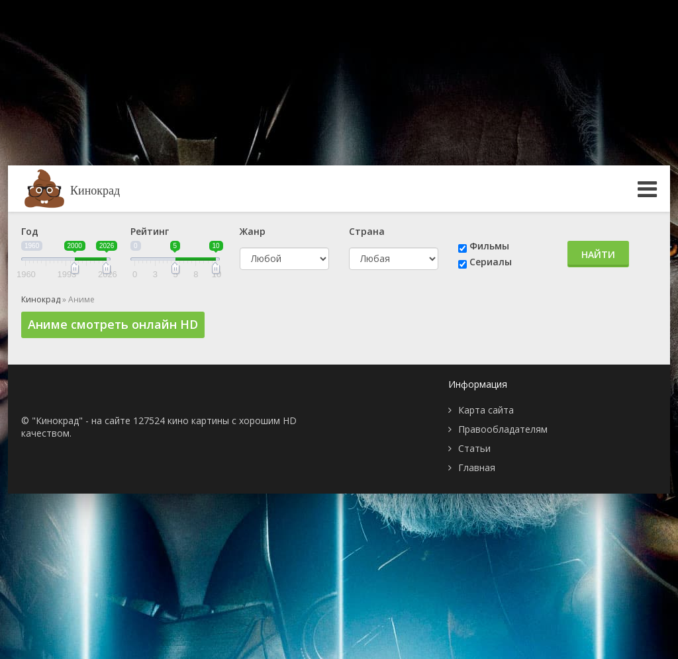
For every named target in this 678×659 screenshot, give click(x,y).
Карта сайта (486, 410)
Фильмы (489, 246)
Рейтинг (149, 231)
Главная (476, 467)
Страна (367, 231)
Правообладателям (503, 429)
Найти (598, 254)
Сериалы (490, 261)
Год (29, 231)
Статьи (474, 448)
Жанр (253, 231)
